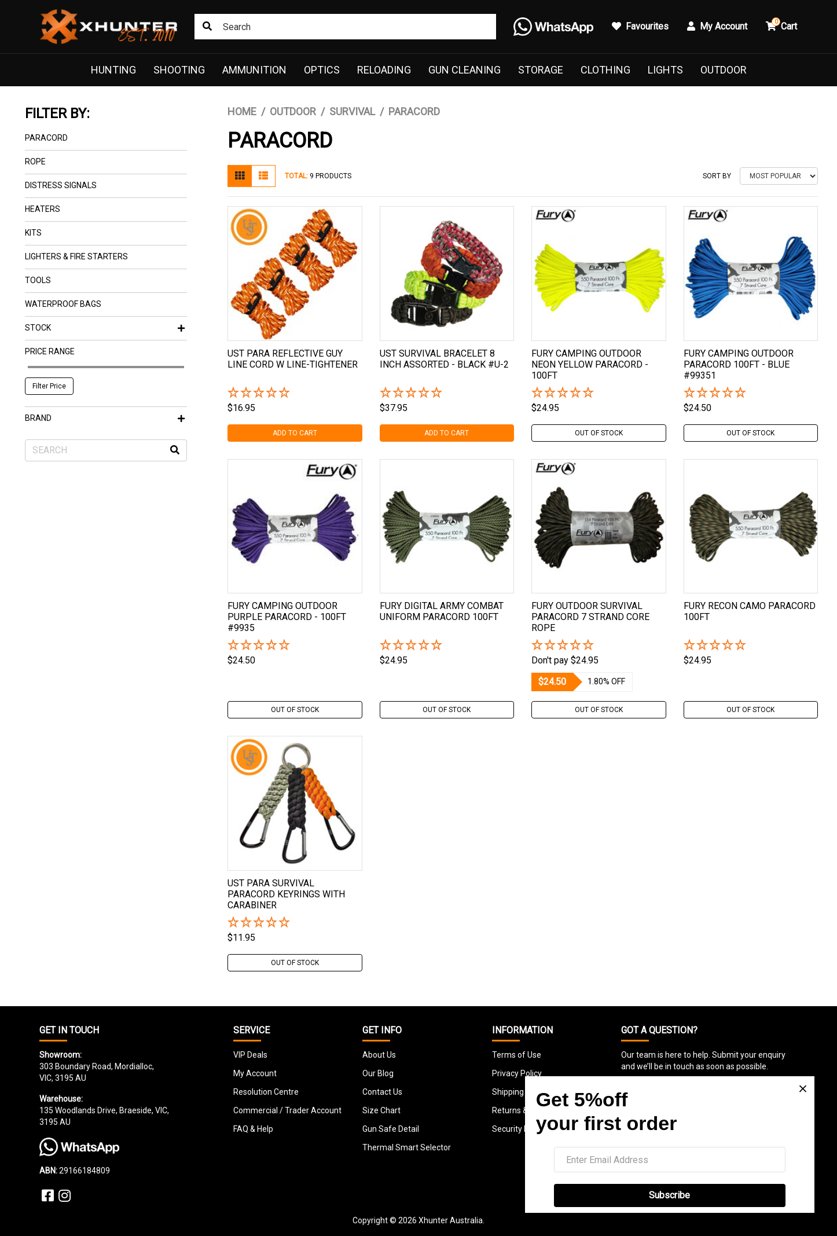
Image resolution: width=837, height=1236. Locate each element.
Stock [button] (105, 327)
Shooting (179, 70)
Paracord (46, 137)
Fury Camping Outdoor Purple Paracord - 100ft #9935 (286, 616)
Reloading (384, 70)
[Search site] (207, 26)
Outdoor (723, 70)
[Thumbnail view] (239, 176)
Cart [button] (781, 24)
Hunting (113, 70)
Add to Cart (295, 433)
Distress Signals (61, 185)
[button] (294, 393)
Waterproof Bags (63, 304)
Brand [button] (105, 418)
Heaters (42, 209)
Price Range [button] (50, 351)
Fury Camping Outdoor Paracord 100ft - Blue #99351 (739, 364)
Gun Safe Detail (390, 1129)
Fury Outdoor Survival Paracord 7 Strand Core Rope (590, 616)
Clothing (605, 70)
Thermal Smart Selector (406, 1147)
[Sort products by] (779, 176)
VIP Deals (250, 1054)
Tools (38, 280)
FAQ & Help (253, 1129)
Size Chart (381, 1110)
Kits (33, 232)
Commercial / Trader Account (287, 1110)
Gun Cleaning (464, 70)
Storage (540, 70)
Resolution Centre (266, 1091)
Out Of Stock (599, 433)
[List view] (263, 176)
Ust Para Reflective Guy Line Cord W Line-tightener (292, 359)
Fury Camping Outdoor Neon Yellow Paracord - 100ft (589, 364)
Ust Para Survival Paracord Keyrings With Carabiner (286, 894)
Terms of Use (516, 1054)
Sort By (717, 176)
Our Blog (378, 1073)
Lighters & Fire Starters (76, 256)
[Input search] (345, 26)
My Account (255, 1073)
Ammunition (254, 70)
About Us (379, 1054)
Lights (665, 70)
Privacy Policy (517, 1073)
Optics (322, 70)
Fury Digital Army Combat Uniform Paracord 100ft (442, 611)
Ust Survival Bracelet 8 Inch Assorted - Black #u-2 (444, 359)
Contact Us (382, 1091)
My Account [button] (717, 26)
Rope (35, 161)
